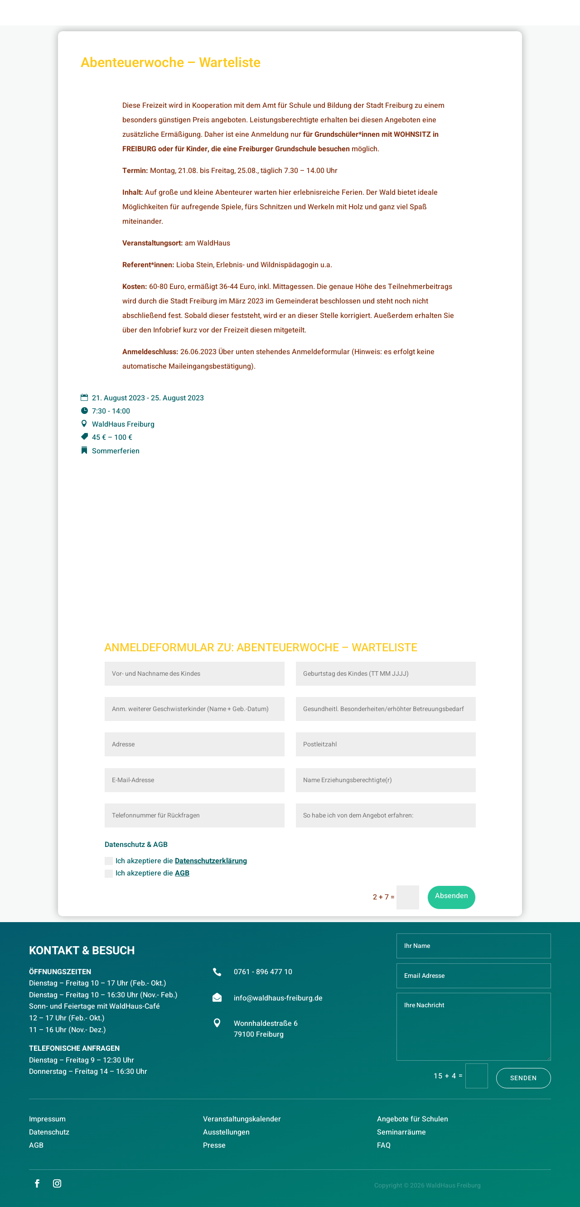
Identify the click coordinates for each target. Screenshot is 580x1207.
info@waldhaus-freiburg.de (278, 998)
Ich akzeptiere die (176, 861)
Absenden (451, 895)
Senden (523, 1078)
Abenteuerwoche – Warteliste (327, 648)
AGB (182, 873)
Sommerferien (116, 451)
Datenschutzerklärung (211, 861)
